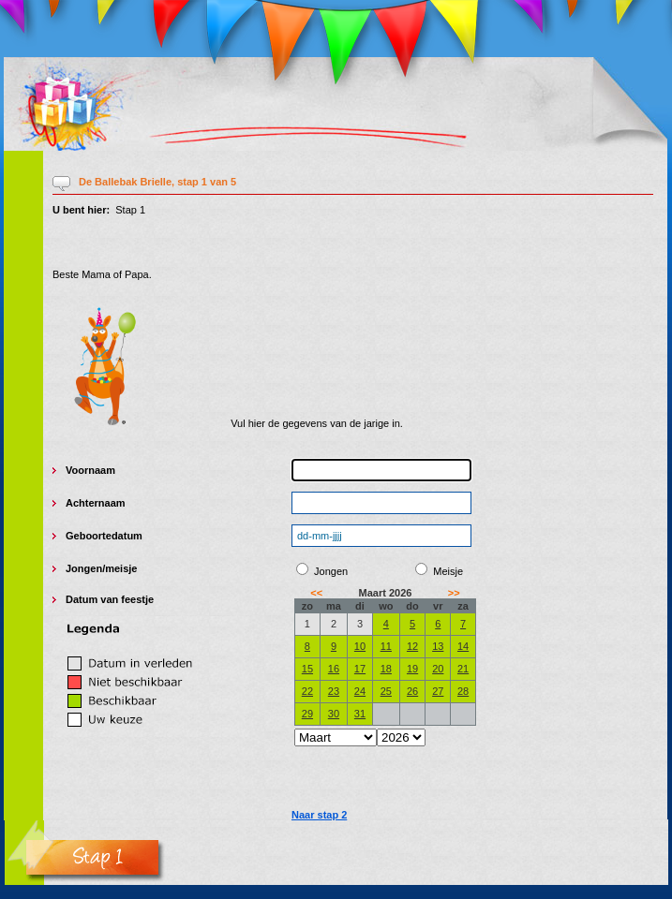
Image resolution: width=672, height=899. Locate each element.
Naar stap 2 (319, 814)
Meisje (448, 571)
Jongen (84, 568)
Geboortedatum (104, 535)
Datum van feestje (110, 599)
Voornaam (90, 470)
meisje (121, 568)
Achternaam (96, 502)
